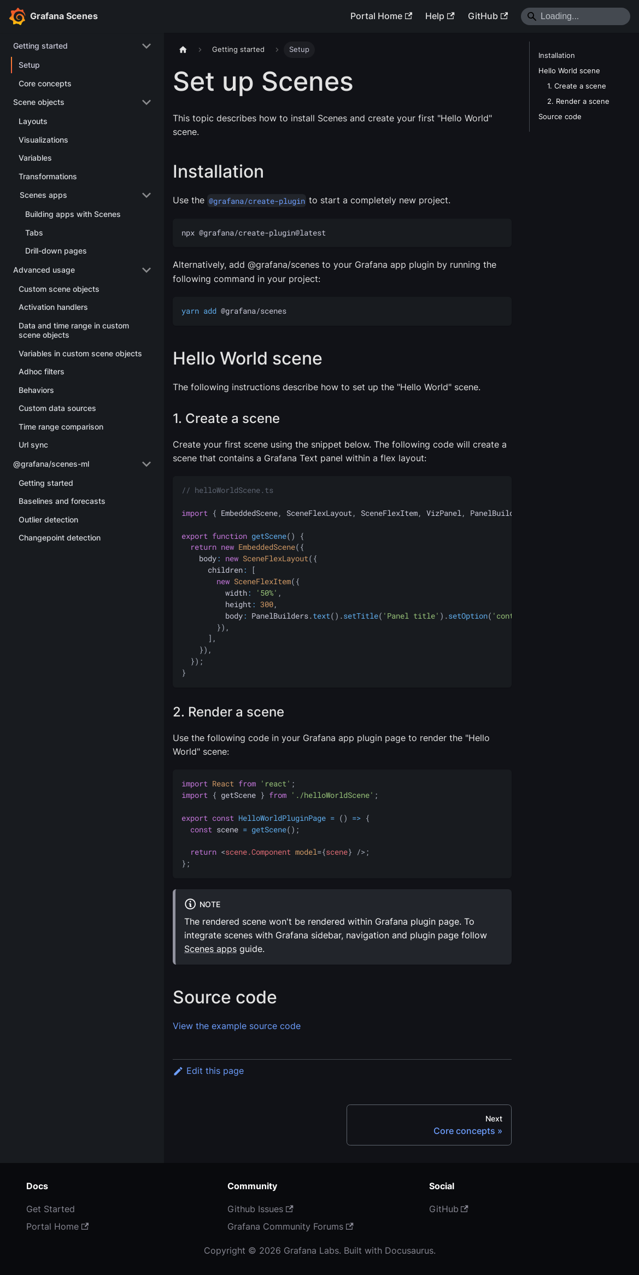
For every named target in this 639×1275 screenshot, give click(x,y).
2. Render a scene (578, 101)
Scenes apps (210, 948)
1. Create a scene (576, 86)
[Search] (575, 16)
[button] (82, 46)
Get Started (50, 1208)
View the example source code (237, 1025)
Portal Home (381, 15)
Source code (560, 117)
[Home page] (183, 50)
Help (439, 15)
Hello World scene (569, 71)
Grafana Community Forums (290, 1226)
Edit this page (208, 1070)
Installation (556, 55)
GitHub (488, 15)
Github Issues (260, 1208)
